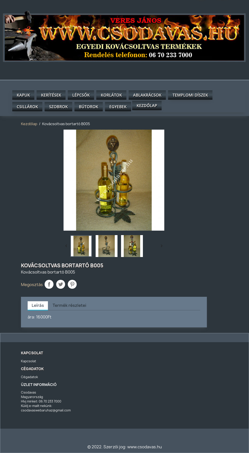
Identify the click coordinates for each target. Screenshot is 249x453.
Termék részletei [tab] (69, 305)
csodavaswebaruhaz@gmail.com (46, 410)
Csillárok (27, 106)
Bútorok (88, 106)
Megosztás (49, 284)
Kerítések (51, 95)
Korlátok (111, 95)
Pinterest (72, 284)
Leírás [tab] (38, 305)
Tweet (60, 284)
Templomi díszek (190, 95)
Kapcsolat (28, 361)
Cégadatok (29, 377)
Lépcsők (81, 95)
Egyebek (118, 106)
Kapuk (23, 95)
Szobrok (58, 106)
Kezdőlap (147, 105)
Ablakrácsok (147, 95)
